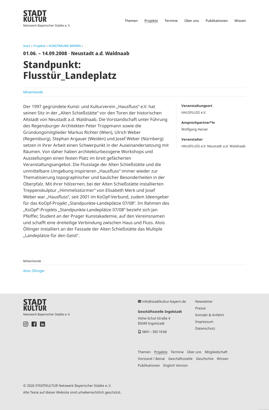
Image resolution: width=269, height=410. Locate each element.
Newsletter (204, 301)
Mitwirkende (33, 92)
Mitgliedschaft (216, 352)
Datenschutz (205, 328)
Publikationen (217, 20)
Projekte (151, 20)
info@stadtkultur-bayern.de (164, 301)
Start (26, 46)
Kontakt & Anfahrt (209, 315)
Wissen (240, 20)
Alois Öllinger (34, 270)
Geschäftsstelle (180, 358)
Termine (171, 20)
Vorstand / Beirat (151, 358)
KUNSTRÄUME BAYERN (65, 46)
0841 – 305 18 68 (154, 331)
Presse (200, 308)
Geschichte (205, 358)
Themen (131, 20)
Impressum (204, 321)
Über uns (191, 20)
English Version (175, 365)
